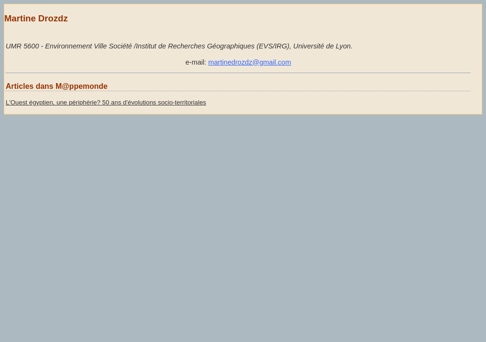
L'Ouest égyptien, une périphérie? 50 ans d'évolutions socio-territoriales (106, 102)
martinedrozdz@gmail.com (249, 62)
